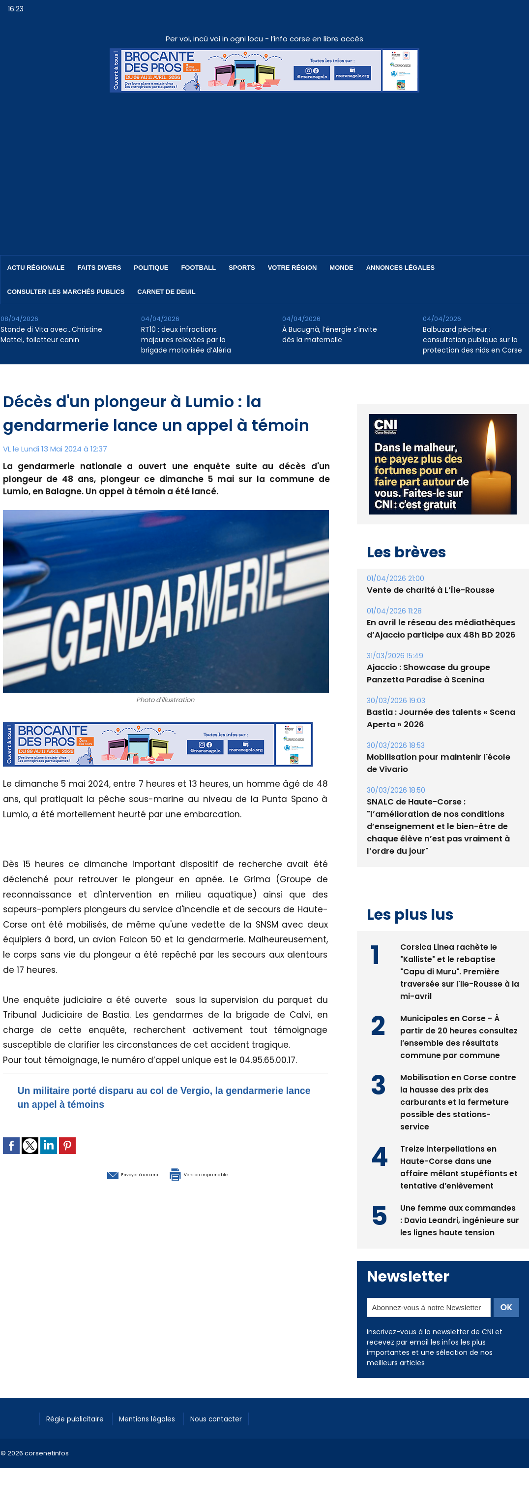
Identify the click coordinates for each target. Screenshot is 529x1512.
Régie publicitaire (80, 1417)
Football (198, 267)
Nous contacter (237, 1417)
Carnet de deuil (166, 291)
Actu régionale (36, 267)
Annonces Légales (400, 267)
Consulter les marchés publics (66, 291)
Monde (341, 267)
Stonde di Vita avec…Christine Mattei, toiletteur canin (51, 334)
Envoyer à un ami (111, 1173)
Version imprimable (216, 1173)
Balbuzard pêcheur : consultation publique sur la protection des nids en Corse (472, 339)
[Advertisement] (264, 166)
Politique (151, 267)
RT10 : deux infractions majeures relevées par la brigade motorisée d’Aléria (186, 339)
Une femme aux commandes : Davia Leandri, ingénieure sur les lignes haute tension (458, 1219)
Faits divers (99, 267)
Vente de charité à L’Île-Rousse (429, 590)
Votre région (292, 267)
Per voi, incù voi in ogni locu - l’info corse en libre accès (264, 38)
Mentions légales (160, 1417)
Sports (242, 267)
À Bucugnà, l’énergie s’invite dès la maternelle (329, 334)
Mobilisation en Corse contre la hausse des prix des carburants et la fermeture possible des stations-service (458, 1100)
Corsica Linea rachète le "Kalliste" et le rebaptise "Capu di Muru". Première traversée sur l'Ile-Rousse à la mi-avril (455, 970)
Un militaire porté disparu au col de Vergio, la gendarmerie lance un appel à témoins (144, 1096)
